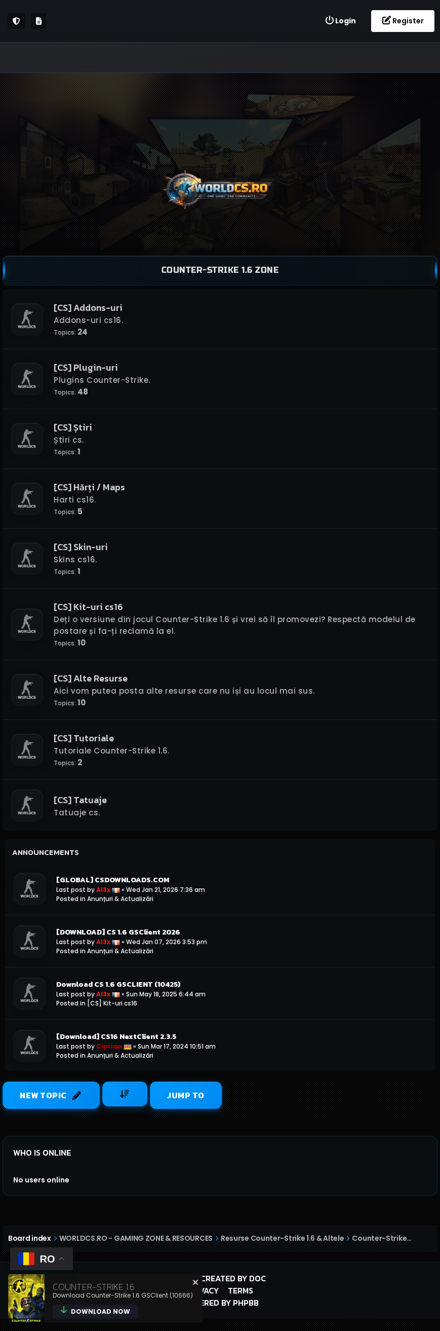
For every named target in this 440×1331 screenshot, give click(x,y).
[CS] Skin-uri (81, 547)
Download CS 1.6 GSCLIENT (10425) (118, 984)
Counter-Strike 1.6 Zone (220, 270)
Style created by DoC (220, 1278)
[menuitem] (340, 21)
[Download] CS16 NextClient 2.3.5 (116, 1036)
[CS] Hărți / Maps (89, 487)
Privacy (203, 1290)
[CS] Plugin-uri (86, 367)
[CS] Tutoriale (84, 738)
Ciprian (109, 1046)
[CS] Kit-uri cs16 (88, 607)
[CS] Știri (73, 427)
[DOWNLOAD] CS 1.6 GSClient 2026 (118, 932)
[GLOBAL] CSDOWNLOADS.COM (112, 879)
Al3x (103, 889)
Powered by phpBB (220, 1303)
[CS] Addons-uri (88, 307)
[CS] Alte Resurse (91, 678)
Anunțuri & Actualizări (120, 898)
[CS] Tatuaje (80, 800)
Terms (240, 1290)
